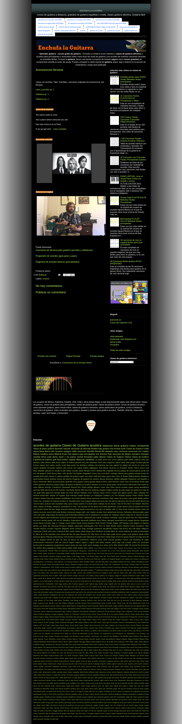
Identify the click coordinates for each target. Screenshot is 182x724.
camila (58, 465)
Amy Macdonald (134, 603)
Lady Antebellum (103, 631)
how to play (69, 680)
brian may (49, 573)
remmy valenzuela (129, 485)
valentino (120, 713)
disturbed (89, 578)
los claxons (94, 479)
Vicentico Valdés (78, 656)
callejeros (145, 529)
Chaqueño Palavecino (97, 611)
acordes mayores (54, 529)
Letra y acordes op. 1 (45, 90)
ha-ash (63, 471)
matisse (60, 476)
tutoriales (145, 454)
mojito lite (129, 697)
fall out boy (74, 581)
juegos (56, 485)
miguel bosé (105, 589)
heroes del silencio (64, 479)
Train (147, 526)
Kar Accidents (65, 631)
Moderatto (42, 642)
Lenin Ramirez (95, 559)
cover (147, 576)
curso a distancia (58, 531)
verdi (125, 713)
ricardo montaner (103, 518)
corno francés (126, 669)
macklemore (37, 694)
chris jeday (48, 669)
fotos (105, 512)
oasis (104, 462)
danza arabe (115, 342)
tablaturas (107, 445)
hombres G (63, 501)
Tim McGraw (144, 564)
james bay (102, 683)
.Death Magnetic (94, 598)
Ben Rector (100, 606)
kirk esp (121, 689)
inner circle (113, 680)
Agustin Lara (53, 603)
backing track (74, 509)
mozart (139, 697)
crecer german (143, 669)
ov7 (139, 542)
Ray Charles (70, 647)
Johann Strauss (135, 625)
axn (118, 661)
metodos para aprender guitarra (98, 697)
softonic (121, 545)
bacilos (116, 529)
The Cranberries (114, 564)
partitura (36, 462)
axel (147, 468)
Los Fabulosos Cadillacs (100, 496)
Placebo (36, 564)
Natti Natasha (96, 642)
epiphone (83, 675)
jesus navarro (56, 686)
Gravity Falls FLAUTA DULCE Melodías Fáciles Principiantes (133, 199)
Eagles (115, 523)
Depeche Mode (94, 523)
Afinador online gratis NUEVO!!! (65, 31)
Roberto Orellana (87, 647)
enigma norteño (53, 581)
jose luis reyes (103, 686)
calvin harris (138, 664)
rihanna (102, 479)
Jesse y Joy (64, 457)
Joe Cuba (118, 625)
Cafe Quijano (114, 609)
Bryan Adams (81, 609)
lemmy (59, 691)
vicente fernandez (85, 457)
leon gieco (68, 587)
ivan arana (80, 683)
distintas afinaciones (131, 672)
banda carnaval (86, 509)
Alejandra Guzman (74, 603)
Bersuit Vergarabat (141, 520)
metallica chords (143, 694)
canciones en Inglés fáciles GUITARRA (51, 23)
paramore (145, 542)
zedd (49, 598)
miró (114, 697)
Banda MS (100, 451)
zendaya (47, 719)
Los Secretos (141, 633)
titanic (73, 713)
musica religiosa (39, 518)
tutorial (44, 520)
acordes (124, 487)
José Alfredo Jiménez (107, 468)
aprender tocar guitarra (74, 482)
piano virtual (117, 485)
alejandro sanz (111, 451)
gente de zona (90, 581)
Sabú (52, 650)
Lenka (119, 631)
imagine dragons (106, 490)
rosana (75, 504)
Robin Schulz (65, 564)
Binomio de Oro (130, 606)
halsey (35, 680)
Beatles (94, 449)
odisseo (108, 700)
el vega (54, 675)
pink (48, 518)
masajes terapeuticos (129, 694)
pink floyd (57, 460)
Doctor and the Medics (85, 617)
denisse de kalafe (67, 578)
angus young (133, 487)
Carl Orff (123, 609)
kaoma (61, 689)
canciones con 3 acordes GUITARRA (50, 20)
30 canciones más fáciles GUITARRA (80, 23)
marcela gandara (115, 540)
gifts (75, 678)
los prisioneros (83, 540)
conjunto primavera (128, 576)
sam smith (83, 545)
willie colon (112, 716)
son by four (92, 711)
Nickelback (140, 562)
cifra (53, 669)
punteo (80, 518)
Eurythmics (37, 620)
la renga (139, 537)
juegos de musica (128, 471)
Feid (143, 553)
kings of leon (116, 537)
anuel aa (84, 661)
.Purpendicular (42, 551)
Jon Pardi (145, 625)
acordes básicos (39, 529)
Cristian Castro (64, 523)
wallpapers (93, 468)
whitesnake (104, 716)
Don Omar (145, 507)
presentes (136, 702)
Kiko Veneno (85, 631)
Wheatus (133, 656)
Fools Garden (102, 620)
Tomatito (106, 653)
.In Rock (146, 598)
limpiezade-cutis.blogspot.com (123, 339)
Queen (36, 468)
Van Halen (44, 656)
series (51, 454)
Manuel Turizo (43, 639)
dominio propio (143, 672)
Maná (47, 451)
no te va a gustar (105, 485)
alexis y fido (86, 658)
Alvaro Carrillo (106, 603)
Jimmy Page (94, 556)
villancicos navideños (85, 460)
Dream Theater (106, 523)
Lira (39, 633)
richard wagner (104, 705)
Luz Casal (103, 636)
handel (48, 680)
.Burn (86, 598)
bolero (80, 664)
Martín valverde (95, 562)
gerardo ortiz (80, 462)
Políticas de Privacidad (45, 34)
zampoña (36, 598)
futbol (108, 534)
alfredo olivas (96, 658)
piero (91, 592)
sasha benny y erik (66, 708)
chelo (111, 498)
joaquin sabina (91, 501)
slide (115, 545)
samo (90, 545)
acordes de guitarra (47, 445)
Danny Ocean (130, 614)
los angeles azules (44, 540)
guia (135, 678)
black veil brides (39, 573)
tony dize (78, 713)
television (109, 479)
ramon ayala (70, 545)
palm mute (54, 702)
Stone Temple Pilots (105, 650)
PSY (96, 526)
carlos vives (124, 482)
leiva (54, 691)
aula (115, 661)
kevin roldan (105, 537)
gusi (147, 678)
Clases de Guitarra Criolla (137, 449)
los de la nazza (116, 691)
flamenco (84, 534)
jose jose (100, 501)
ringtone (119, 705)
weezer (130, 595)
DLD (147, 465)
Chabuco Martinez (72, 611)
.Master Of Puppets (57, 496)
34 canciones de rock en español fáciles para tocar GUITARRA (131, 242)
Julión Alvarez (45, 462)
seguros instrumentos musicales (132, 708)
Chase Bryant (110, 611)
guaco (119, 581)
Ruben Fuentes (44, 650)
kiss (127, 501)
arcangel (90, 529)
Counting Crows (85, 614)
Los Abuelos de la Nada (59, 633)
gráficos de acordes (96, 31)
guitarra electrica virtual (130, 581)
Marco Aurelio (67, 639)
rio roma (141, 465)
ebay (39, 675)
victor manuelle (44, 716)
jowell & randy (128, 686)
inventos (40, 683)
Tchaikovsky (127, 650)
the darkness (69, 595)
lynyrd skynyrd (130, 587)
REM (108, 526)
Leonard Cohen (126, 631)
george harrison (101, 581)
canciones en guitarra (100, 573)
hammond (41, 680)
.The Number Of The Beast (87, 507)
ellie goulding (135, 578)
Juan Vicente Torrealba (103, 628)
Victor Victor (99, 656)
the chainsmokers (142, 518)
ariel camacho (56, 451)
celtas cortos (137, 573)
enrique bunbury (49, 479)
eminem (143, 578)
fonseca (117, 471)
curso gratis (132, 498)
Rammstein (56, 564)
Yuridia (57, 567)
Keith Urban (44, 559)
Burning (103, 609)
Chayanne (132, 479)
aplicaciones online (68, 570)
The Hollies (52, 653)
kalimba (81, 515)
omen (147, 700)
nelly (73, 700)
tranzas (64, 548)
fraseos (35, 678)
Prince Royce (139, 468)
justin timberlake (70, 515)
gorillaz (109, 581)
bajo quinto (124, 661)
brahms (90, 664)
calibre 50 (64, 462)
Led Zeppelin (142, 479)
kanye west (54, 689)
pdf (119, 493)
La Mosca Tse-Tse (83, 559)
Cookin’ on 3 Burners (71, 614)
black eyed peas (143, 570)
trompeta (97, 713)
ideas (81, 680)
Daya (147, 614)
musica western (60, 700)
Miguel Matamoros (120, 562)
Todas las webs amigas (120, 350)
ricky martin (141, 485)
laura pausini (52, 587)
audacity (110, 661)
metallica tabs (79, 589)
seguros (118, 708)
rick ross (113, 705)
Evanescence (130, 553)
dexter (114, 672)
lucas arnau (102, 587)
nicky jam (145, 460)
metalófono (72, 697)
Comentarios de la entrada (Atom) (77, 363)
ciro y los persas (88, 576)
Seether (70, 650)
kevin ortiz (96, 537)
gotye (115, 581)
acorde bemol (64, 567)
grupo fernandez (121, 678)
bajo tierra (132, 661)
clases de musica (121, 498)
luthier (122, 587)
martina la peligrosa (114, 694)
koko (128, 584)
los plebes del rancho (128, 465)
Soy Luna (101, 473)
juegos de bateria (57, 515)
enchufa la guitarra (72, 675)
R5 (40, 564)
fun (79, 581)
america (36, 570)
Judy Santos (37, 631)
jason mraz (80, 501)
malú (54, 694)
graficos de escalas (113, 31)
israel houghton (71, 683)
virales (61, 716)
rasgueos (110, 462)
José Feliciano (71, 496)
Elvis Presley (129, 617)
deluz (97, 672)
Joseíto (91, 628)
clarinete (59, 669)
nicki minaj (141, 589)
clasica (99, 669)
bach (78, 498)
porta (121, 702)
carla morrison (113, 482)
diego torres (90, 531)
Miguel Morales (133, 639)
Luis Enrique (68, 562)
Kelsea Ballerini (54, 559)
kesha (91, 689)
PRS (127, 642)
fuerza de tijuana (45, 678)
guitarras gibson (39, 537)
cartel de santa (118, 573)
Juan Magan (134, 523)
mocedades (121, 697)
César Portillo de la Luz (105, 614)
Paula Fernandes (83, 644)
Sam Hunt (63, 650)
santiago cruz (98, 545)
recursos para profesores (83, 705)
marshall (59, 589)
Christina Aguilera (44, 614)
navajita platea (125, 589)
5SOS (49, 473)
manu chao (102, 540)
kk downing (128, 689)
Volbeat (36, 567)
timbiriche (41, 713)
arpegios (67, 451)
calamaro (48, 471)
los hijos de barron (68, 540)
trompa (90, 713)
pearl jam (61, 592)
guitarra (51, 449)
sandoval (107, 592)
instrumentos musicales (73, 537)
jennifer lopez (144, 683)
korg (132, 584)
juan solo (137, 686)
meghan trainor (68, 589)
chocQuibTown (38, 669)
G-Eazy (136, 620)
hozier (56, 584)
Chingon (118, 611)
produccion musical (58, 518)
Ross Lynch (130, 647)
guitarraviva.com (39, 584)
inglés (141, 512)
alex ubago (56, 509)
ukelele (117, 479)
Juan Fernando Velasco (124, 556)
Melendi (57, 454)
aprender (59, 449)
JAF (40, 625)
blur (130, 529)
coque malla (140, 576)
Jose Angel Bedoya (59, 628)
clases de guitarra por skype (72, 669)
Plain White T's (143, 644)
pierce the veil (84, 592)
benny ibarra (119, 570)
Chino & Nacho (134, 507)
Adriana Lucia (43, 603)
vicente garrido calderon (135, 713)
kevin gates (98, 689)
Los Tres (114, 496)
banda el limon (101, 482)
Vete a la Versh (65, 656)
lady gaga (46, 493)
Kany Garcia (55, 631)
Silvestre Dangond (76, 564)
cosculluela (70, 490)
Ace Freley (103, 507)
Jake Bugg (76, 556)
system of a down (86, 504)
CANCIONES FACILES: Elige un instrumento (100, 27)
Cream (94, 614)
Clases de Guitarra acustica (81, 445)
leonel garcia (141, 501)
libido (63, 493)
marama (94, 485)
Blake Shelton (65, 553)
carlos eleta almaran (99, 666)
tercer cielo (130, 711)
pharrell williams (97, 702)
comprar (105, 669)
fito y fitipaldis (108, 471)
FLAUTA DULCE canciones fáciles (70, 27)
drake (35, 675)
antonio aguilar (75, 661)
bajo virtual (140, 661)
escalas (99, 512)
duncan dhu (102, 578)
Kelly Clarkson (75, 631)
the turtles (78, 595)
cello (121, 666)
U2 (96, 460)
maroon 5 (52, 476)
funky (83, 581)
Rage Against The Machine (42, 647)
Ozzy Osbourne (119, 642)
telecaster (122, 711)
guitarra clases (128, 445)
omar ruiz (141, 700)
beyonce (65, 664)
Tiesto (91, 653)
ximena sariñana (136, 716)
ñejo (56, 719)
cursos (49, 512)
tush (94, 595)
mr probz (145, 697)
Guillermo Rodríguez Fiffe (69, 622)
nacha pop (116, 542)
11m (118, 600)
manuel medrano (80, 493)
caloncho (120, 664)
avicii (74, 498)
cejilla (74, 451)
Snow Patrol (104, 564)
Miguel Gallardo (121, 639)
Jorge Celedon (47, 628)
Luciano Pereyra (54, 636)
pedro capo (75, 592)
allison (49, 482)
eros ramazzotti (62, 534)
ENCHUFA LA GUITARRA (91, 11)
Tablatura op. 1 (42, 94)
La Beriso (93, 631)
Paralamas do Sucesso (53, 644)
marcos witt (127, 540)
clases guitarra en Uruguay (104, 576)
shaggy (54, 711)
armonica (64, 509)
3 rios (113, 551)
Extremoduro (54, 620)
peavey (68, 592)
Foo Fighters (78, 473)
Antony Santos (56, 606)
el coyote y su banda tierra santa (118, 578)
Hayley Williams (83, 622)
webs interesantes (85, 716)
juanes (73, 457)
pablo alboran (100, 457)
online (134, 542)
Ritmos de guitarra (44, 31)
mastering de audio (141, 540)
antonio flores (56, 570)
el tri (52, 501)
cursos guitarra (117, 460)
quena (142, 702)
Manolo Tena (138, 636)
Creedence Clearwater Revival (64, 487)
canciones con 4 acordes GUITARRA (79, 20)
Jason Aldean (84, 625)
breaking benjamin (99, 664)
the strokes (37, 548)
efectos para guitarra (126, 473)
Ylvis (52, 567)
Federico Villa (76, 620)
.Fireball (103, 598)
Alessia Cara (86, 603)
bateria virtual (85, 498)
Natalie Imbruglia (79, 642)
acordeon (49, 658)
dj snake (106, 531)
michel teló (88, 589)
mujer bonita (37, 700)
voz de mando (110, 504)
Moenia (49, 642)
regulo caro (83, 476)
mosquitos (114, 345)
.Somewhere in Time (68, 507)
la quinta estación (128, 537)
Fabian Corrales (65, 620)
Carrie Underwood (47, 611)
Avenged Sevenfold (115, 520)
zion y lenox (88, 548)
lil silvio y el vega (75, 691)
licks (67, 691)
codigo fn (117, 576)
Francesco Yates (127, 620)
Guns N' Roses (122, 476)
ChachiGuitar (84, 611)
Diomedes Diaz (71, 617)
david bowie (84, 672)
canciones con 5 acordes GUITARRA (107, 20)
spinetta (100, 711)
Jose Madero (71, 628)
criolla (35, 672)
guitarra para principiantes (83, 454)
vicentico (48, 487)
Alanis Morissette (133, 551)
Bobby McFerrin (76, 553)
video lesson (111, 595)
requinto (66, 449)
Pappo (42, 644)
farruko (77, 490)
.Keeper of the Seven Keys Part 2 (130, 548)
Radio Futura (46, 564)
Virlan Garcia (115, 487)
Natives (88, 642)
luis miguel (77, 468)
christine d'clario (134, 509)
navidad (36, 457)
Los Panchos (48, 562)
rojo (76, 545)
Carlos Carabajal (132, 609)
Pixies (147, 562)
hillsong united (52, 537)
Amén (143, 603)
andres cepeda (68, 460)
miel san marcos (61, 542)
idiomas (136, 512)
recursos (82, 31)
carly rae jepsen (113, 666)
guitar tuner (126, 534)
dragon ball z (81, 512)
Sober (91, 650)
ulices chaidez (98, 504)
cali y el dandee (105, 509)
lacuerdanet (37, 691)
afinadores (144, 476)
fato (70, 534)
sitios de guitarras (69, 711)
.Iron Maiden (136, 504)
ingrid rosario (104, 680)
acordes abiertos (76, 567)
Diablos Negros (38, 617)
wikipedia (123, 479)
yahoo (135, 595)
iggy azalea (63, 584)
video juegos (131, 462)
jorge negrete (109, 584)
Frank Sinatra (43, 556)
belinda (50, 664)
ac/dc (123, 449)
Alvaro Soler (47, 553)
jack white (94, 683)
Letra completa (59, 129)
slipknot (41, 487)
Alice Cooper (37, 553)
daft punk (56, 512)
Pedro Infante (137, 496)
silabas (60, 711)
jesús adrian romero (78, 686)
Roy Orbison (139, 647)
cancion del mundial (84, 573)
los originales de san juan (139, 691)
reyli (93, 518)
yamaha (146, 716)
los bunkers (86, 485)
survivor (110, 711)
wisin (113, 476)
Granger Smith (54, 622)
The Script (78, 653)
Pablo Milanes (144, 642)
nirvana (46, 279)
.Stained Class (92, 600)
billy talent (133, 570)
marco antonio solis (47, 504)
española (96, 675)
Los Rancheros (117, 633)
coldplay (90, 465)
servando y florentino (44, 711)
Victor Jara (105, 487)
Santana (36, 498)
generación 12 (69, 678)
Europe (146, 617)
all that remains (118, 658)
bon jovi (95, 509)
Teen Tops (136, 650)
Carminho (36, 611)
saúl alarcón (84, 708)
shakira (85, 468)
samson (56, 708)
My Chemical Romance (57, 526)
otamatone (37, 702)
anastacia (36, 661)
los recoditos (104, 515)
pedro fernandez (78, 702)
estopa (137, 473)
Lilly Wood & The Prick (141, 631)
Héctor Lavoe (101, 622)
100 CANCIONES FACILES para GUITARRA (111, 23)
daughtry (76, 672)
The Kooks (125, 564)
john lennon (68, 468)
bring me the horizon (57, 490)
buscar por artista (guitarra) (129, 27)
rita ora (125, 705)
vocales (75, 716)
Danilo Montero (119, 614)
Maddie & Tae (118, 636)
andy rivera (47, 570)
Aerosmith (85, 520)
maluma (137, 460)
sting (141, 592)
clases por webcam (89, 669)
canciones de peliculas (81, 449)
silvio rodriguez (139, 493)
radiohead (88, 518)
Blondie (139, 606)
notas (123, 462)
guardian (131, 678)
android (55, 661)
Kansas (48, 631)
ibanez (60, 537)
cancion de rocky (70, 573)
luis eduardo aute (113, 587)
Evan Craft (45, 620)
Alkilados (92, 520)
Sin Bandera (82, 465)
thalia (137, 711)
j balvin (117, 462)
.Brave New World (77, 598)
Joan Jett (102, 556)
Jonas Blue (37, 628)
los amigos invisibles (102, 691)
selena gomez (127, 493)
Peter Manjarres (132, 644)
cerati (63, 465)
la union (143, 584)
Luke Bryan (95, 636)
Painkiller (36, 644)
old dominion (123, 700)
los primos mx (83, 587)
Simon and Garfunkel (91, 564)
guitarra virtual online (140, 534)
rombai (140, 705)
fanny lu (122, 675)
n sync (68, 700)
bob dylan (136, 529)
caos (110, 573)
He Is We (93, 622)
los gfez (56, 540)
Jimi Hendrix (38, 509)
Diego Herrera (50, 617)
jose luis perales (120, 584)
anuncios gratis (59, 482)
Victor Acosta (89, 656)
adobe (62, 658)
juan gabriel (114, 465)
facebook (116, 675)
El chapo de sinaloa (118, 617)
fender (142, 482)
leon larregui (55, 493)
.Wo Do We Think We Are (107, 600)
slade (78, 711)
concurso (42, 512)
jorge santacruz (91, 686)
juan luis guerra (111, 501)
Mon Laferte (131, 562)
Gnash (46, 622)
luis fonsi (69, 493)
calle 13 (115, 509)
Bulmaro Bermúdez (93, 609)
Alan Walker (62, 603)
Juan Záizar (115, 628)
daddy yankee (143, 498)
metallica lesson (50, 697)
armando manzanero (99, 661)
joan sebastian (91, 462)
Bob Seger (49, 609)
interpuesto (122, 680)
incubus (96, 680)
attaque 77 (92, 570)
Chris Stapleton (127, 611)
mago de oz (130, 515)
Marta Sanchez (89, 639)
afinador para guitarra (141, 567)
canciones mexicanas (128, 451)
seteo (106, 545)
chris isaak (62, 576)
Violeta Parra (45, 498)
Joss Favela (111, 556)
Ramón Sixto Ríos (59, 647)
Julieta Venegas (139, 556)
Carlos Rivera (122, 507)
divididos (99, 531)
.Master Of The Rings (45, 600)
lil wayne (85, 691)
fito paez (76, 534)
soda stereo (52, 457)
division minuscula (68, 512)
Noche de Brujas (107, 642)
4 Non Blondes (121, 551)
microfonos (96, 589)
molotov (108, 542)
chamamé (44, 576)
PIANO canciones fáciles (46, 27)
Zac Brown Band (143, 656)
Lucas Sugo (43, 636)
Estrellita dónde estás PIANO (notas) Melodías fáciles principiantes (133, 79)
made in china (47, 694)
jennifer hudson (133, 683)
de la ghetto (47, 578)
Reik (110, 454)
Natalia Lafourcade (75, 526)
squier (105, 711)
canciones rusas (66, 666)
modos (111, 589)
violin (118, 595)
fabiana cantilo (64, 581)
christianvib (143, 445)
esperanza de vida (105, 675)
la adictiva (77, 485)
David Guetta (82, 523)
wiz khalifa (120, 716)
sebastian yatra (116, 518)
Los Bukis (43, 526)
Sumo (121, 650)
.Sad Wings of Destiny (78, 600)
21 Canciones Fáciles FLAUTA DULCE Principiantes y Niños (129, 98)
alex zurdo (77, 658)
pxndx (143, 471)
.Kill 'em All (57, 520)
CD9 (108, 609)
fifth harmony (86, 490)
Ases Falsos (102, 520)
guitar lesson (116, 534)
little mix (92, 691)
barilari (40, 664)
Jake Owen (55, 625)
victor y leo (54, 716)
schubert (92, 708)
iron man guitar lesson (51, 683)
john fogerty (89, 584)
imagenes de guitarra (80, 479)
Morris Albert (68, 642)
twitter (70, 548)
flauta (41, 451)
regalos (95, 705)
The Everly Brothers (40, 653)
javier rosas (111, 683)
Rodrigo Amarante (119, 647)
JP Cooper (46, 625)
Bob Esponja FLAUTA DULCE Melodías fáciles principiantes (131, 221)
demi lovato (56, 578)
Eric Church (139, 617)
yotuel (140, 595)
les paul (75, 587)
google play (102, 678)
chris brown (123, 509)
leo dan (132, 501)
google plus (111, 678)
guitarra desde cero (131, 31)
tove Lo (85, 713)
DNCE (73, 523)
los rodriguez (114, 515)
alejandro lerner (68, 529)
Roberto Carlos (129, 526)
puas (95, 592)
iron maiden (143, 451)
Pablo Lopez (133, 642)
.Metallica (66, 520)
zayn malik (44, 598)
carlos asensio (86, 666)
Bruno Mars (56, 473)
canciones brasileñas (51, 666)
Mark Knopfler (84, 562)
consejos (117, 669)
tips (69, 713)
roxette (146, 705)
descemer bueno (105, 672)
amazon (146, 658)
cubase (53, 672)
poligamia (115, 702)
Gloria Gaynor (38, 622)
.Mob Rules (58, 600)
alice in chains (107, 658)
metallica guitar (38, 697)
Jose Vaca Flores (82, 628)
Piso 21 (102, 526)
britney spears (112, 664)
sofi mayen (84, 711)
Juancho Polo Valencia (128, 628)
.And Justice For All (101, 548)
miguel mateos (75, 542)
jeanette (125, 683)
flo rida (91, 534)
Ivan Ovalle (141, 622)
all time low (128, 658)
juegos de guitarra (132, 490)
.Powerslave (75, 520)
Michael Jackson (125, 496)
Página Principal (73, 356)
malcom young (38, 589)
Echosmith (106, 617)
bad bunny (123, 529)
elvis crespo (62, 675)
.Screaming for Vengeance (77, 551)
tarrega (116, 711)
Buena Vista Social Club (91, 553)
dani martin (70, 531)
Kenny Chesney (66, 559)
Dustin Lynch (97, 617)
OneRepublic (89, 526)
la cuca (137, 584)
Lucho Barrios (58, 562)
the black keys (128, 518)
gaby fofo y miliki (57, 678)
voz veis (124, 595)
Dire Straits (82, 487)
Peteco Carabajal (120, 644)
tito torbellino (87, 595)
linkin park (44, 476)
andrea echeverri (46, 661)
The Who (85, 653)
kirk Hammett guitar (110, 689)
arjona (36, 451)
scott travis (99, 708)
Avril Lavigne (128, 520)
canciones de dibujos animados (126, 454)
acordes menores (88, 567)
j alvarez (88, 683)
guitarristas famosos (116, 512)
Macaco (76, 562)
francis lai (145, 675)
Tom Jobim (98, 653)
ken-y (78, 689)
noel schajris (126, 542)
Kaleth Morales (84, 496)
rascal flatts (45, 705)
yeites (35, 719)
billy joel (126, 570)
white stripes (78, 548)
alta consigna (138, 658)
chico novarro (53, 576)
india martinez (73, 584)
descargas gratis (79, 578)
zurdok (52, 719)
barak (35, 664)
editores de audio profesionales (136, 531)
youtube (146, 595)
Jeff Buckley (124, 523)
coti (96, 465)
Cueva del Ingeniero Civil (121, 323)
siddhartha (121, 592)
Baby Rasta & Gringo (74, 606)
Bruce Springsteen (69, 609)
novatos (114, 493)
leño (63, 691)
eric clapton (91, 512)
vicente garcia (101, 595)
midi (111, 697)
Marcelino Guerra (55, 639)
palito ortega (45, 702)
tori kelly (57, 548)
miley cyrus (67, 504)
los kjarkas (126, 691)
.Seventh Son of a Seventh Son (98, 551)
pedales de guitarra (71, 476)
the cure (61, 595)
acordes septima (101, 567)
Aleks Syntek (144, 551)
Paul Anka (72, 644)
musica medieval (48, 700)
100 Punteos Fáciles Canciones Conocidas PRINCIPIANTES (129, 119)
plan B (41, 545)
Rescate (78, 647)
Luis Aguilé (64, 636)
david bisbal (38, 479)
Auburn (63, 606)
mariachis (59, 504)
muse (100, 462)
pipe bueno (108, 702)
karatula (73, 689)
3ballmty (139, 600)
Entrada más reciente (47, 356)
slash (127, 592)
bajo (100, 449)
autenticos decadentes (103, 529)
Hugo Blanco (67, 556)
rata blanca (54, 705)
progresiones (59, 545)
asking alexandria (82, 570)
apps (89, 661)
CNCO (93, 471)
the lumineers (143, 545)
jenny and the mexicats (42, 686)
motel (135, 697)
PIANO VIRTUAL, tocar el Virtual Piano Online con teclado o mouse (131, 178)
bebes (45, 664)
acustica (56, 658)
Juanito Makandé (143, 628)
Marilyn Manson (93, 487)
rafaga (38, 705)
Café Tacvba (67, 473)
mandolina (60, 694)
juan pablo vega (43, 515)
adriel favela (69, 658)
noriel (97, 700)
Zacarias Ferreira (39, 658)
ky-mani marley (143, 689)
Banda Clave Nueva (89, 606)
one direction (101, 454)
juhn (142, 686)
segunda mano (109, 708)
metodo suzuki (81, 697)
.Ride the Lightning (60, 551)
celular (126, 666)
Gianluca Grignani (55, 556)
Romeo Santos (39, 465)
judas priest (102, 460)
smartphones (134, 592)
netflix (135, 589)
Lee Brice (112, 631)
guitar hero (141, 678)
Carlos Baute (38, 523)
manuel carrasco (142, 515)
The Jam (60, 653)
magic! (138, 587)
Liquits (35, 633)
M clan (109, 636)
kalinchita (46, 689)
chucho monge (72, 576)
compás (111, 669)
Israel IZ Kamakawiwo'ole (128, 622)
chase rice (145, 666)
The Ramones (69, 653)
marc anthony (93, 493)
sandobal (100, 592)
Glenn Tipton (144, 620)
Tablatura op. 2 (42, 99)
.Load (35, 600)
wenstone (95, 716)
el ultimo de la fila (40, 534)
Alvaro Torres (116, 603)
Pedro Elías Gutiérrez (96, 644)
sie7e (111, 545)
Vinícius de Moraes (111, 656)
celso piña (128, 573)
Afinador (87, 471)
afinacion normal (127, 567)
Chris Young (137, 611)
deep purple (71, 465)
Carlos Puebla (144, 609)
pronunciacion (71, 518)
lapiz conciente (47, 691)
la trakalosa (93, 515)
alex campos (56, 498)
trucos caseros (105, 713)
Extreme (138, 553)
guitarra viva (108, 449)
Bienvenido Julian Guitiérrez (115, 606)
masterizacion (38, 542)
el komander (134, 482)
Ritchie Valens (116, 526)
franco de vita (100, 534)
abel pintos (56, 462)
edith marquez (46, 675)
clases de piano (40, 449)
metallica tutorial (62, 697)
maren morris (105, 493)
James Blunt (74, 625)
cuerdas (60, 672)
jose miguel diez (116, 686)
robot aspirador (116, 336)
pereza (36, 545)
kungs (135, 689)
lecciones (60, 587)
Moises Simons (57, 642)
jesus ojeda (66, 686)
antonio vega (80, 529)
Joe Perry (126, 625)
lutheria (122, 515)
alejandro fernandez (47, 468)
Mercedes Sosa (107, 562)
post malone (128, 702)
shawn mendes (72, 471)
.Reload (50, 551)
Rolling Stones (134, 476)
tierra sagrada (48, 548)
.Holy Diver (139, 598)
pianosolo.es (115, 320)
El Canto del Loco (118, 553)
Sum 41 (115, 650)
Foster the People (114, 620)
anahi (41, 570)
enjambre (52, 534)
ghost (56, 501)
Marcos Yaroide (78, 639)
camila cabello (38, 666)
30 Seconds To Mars (127, 600)
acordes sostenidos (114, 567)
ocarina (102, 700)
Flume (94, 620)
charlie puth (46, 531)
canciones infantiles (86, 451)
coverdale (134, 669)
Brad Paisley (58, 609)
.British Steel (112, 548)
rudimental (37, 708)
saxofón (77, 708)
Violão (127, 656)
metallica (44, 454)
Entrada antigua (97, 356)
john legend (87, 537)
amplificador (66, 498)
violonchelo (44, 496)
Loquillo (103, 559)
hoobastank (49, 584)
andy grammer (64, 661)
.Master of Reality (45, 507)
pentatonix (88, 702)
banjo (147, 661)
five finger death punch (134, 675)
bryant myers (58, 573)
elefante (99, 471)
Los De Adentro (93, 633)
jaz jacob (118, 683)
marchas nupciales (70, 694)
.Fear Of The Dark (123, 504)
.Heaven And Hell (113, 598)
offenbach (114, 700)
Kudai (74, 559)
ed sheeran (47, 460)
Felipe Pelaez (87, 620)
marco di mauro (83, 694)
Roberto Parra (98, 647)
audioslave (100, 570)
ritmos (43, 457)
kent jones (85, 689)
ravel (60, 705)
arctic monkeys (111, 473)
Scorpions (140, 526)
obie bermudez (43, 592)
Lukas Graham (85, 636)
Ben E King (56, 553)
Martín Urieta (100, 639)
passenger (68, 702)
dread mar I (37, 501)
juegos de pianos (66, 485)
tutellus (113, 713)
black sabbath (38, 471)
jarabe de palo (119, 490)
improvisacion (88, 680)
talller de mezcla (131, 545)
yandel (49, 520)
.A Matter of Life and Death (61, 598)
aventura (36, 490)
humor (76, 680)
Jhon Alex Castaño (108, 625)
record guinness (68, 705)
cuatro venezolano (44, 672)
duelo (95, 578)
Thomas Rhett (134, 564)
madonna (93, 540)
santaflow (114, 592)
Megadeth (87, 473)
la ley (86, 515)
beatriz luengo (109, 570)
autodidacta (144, 487)
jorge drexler (99, 584)
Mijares (142, 639)
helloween (128, 512)
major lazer (145, 587)
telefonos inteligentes (50, 595)
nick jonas (86, 700)
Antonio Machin (44, 606)
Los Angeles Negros (114, 559)
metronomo (49, 542)
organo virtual (53, 592)
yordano (41, 719)
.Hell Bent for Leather (126, 598)
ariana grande (89, 482)
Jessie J (83, 556)
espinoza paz (103, 465)
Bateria (36, 454)
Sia (50, 509)
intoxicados (130, 680)
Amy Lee (125, 603)
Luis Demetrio (74, 636)
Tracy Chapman (114, 653)
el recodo (56, 471)
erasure (89, 675)
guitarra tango (144, 581)
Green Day (67, 454)
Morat (46, 509)
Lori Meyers (46, 633)
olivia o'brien (132, 700)
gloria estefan (82, 678)
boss (85, 664)
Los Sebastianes (129, 633)
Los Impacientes (106, 633)
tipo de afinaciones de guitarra (56, 713)
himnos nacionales (58, 680)
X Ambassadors (44, 567)
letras (117, 445)
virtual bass (68, 716)
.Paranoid (56, 507)
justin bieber (129, 460)
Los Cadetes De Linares (129, 559)
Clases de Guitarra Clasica (119, 457)
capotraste (37, 531)
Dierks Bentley (60, 617)
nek (131, 589)
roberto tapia (133, 705)
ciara (80, 576)
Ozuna (94, 473)
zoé (109, 460)
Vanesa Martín (54, 656)
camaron (146, 664)
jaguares (82, 584)
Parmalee (65, 644)
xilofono (127, 716)
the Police (142, 711)
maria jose (103, 694)
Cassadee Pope (59, 611)
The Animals (144, 650)
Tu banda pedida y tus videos (131, 653)
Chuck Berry (104, 553)
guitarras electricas (46, 485)
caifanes (59, 468)
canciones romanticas (100, 498)
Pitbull (146, 496)
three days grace (104, 476)
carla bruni (76, 666)
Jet (88, 556)
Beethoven (112, 507)
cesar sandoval (135, 666)
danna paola (37, 578)
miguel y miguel (87, 542)
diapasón (120, 672)
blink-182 (44, 490)
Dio (110, 553)
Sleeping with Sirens (81, 650)
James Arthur (64, 625)
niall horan (79, 700)
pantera (61, 702)
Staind (95, 650)
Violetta (121, 656)
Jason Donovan (94, 625)
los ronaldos (93, 587)
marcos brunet (94, 694)
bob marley (50, 465)
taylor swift (93, 476)
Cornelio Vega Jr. (51, 523)
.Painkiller (66, 600)
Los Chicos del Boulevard (78, 633)
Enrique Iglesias (142, 462)
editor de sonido (117, 531)
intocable (72, 501)
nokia (93, 700)
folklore (72, 462)
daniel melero (68, 672)
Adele (81, 471)
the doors (37, 520)
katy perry (121, 501)
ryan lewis (49, 708)
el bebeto (46, 501)
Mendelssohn (110, 639)
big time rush (73, 664)
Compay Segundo (57, 614)
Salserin (57, 650)
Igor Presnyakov (112, 622)
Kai (43, 631)
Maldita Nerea (128, 636)
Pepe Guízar (109, 644)
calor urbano (128, 664)
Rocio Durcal (108, 647)
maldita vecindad (50, 589)
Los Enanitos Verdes (124, 468)
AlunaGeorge (96, 603)
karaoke (67, 689)
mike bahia (99, 542)
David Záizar (140, 614)
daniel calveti (80, 531)
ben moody (57, 664)
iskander (62, 683)
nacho (117, 589)
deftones (92, 672)
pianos (137, 471)
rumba (43, 708)
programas (49, 545)
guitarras (95, 490)
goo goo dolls (93, 678)
